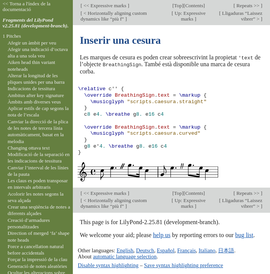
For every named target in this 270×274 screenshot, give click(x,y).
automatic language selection (125, 256)
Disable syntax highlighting (108, 265)
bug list (244, 234)
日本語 (226, 250)
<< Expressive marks (105, 5)
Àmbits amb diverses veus (34, 102)
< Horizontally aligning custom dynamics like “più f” (113, 16)
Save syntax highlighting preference (183, 265)
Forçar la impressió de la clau (38, 259)
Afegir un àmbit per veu (32, 43)
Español (165, 250)
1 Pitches (12, 36)
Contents (194, 5)
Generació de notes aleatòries (37, 266)
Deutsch (145, 250)
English (125, 250)
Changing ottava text (29, 148)
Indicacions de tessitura (31, 88)
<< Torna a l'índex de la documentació (27, 6)
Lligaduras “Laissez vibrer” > (241, 16)
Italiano (207, 250)
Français (186, 250)
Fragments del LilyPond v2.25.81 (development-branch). (36, 23)
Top (178, 5)
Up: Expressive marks (189, 16)
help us (161, 234)
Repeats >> (248, 5)
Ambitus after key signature (36, 95)
